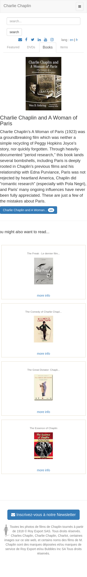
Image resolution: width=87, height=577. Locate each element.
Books (48, 47)
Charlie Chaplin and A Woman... (28, 210)
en (71, 40)
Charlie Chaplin (17, 6)
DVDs (31, 47)
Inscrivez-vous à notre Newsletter (43, 514)
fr (77, 40)
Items (64, 47)
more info (43, 295)
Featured (13, 47)
